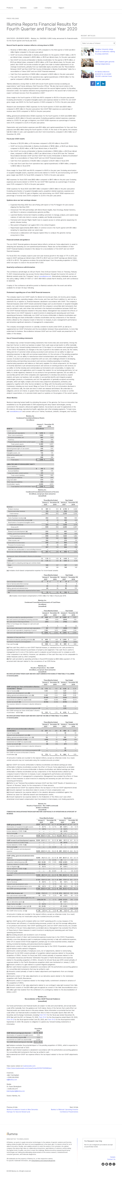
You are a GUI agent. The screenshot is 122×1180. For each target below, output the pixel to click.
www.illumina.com (45, 276)
